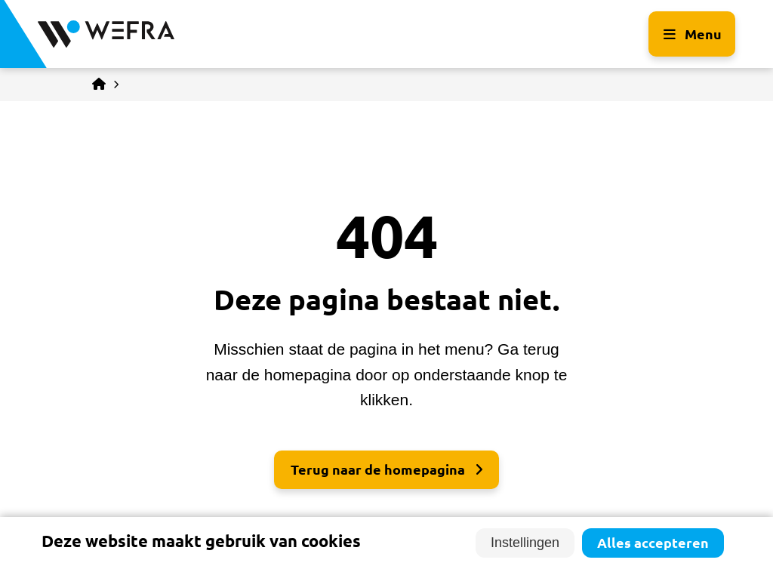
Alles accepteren (653, 542)
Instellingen (525, 542)
